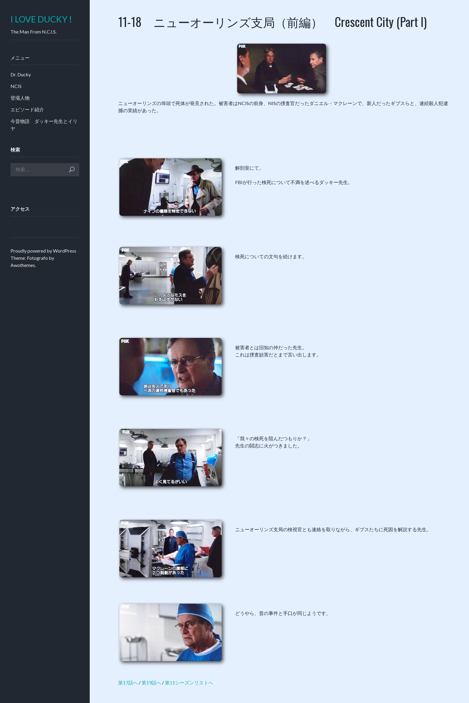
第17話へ (128, 682)
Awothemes (22, 265)
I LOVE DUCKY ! (41, 19)
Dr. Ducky (20, 74)
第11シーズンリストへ (189, 682)
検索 (71, 169)
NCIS (16, 86)
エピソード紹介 (27, 109)
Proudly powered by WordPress (43, 250)
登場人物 (20, 98)
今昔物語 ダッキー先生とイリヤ (43, 124)
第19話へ (151, 682)
